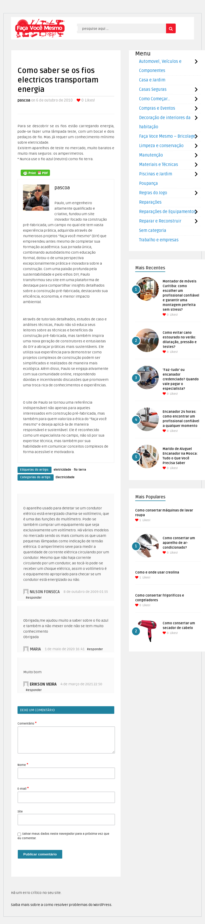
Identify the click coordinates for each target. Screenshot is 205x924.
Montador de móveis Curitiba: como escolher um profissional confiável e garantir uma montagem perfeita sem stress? (181, 295)
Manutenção (151, 155)
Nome (23, 764)
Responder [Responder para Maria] (95, 649)
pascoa (24, 100)
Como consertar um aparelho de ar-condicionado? (179, 543)
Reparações (150, 202)
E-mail (23, 788)
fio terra (80, 470)
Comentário (27, 723)
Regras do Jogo (153, 193)
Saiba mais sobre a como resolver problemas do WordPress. (61, 905)
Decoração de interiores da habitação (165, 122)
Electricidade (65, 477)
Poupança (148, 183)
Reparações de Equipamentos (167, 211)
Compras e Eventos (157, 108)
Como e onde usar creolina (157, 572)
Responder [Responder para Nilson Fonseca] (34, 598)
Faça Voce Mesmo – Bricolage (167, 136)
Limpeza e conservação (161, 145)
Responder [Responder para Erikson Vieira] (34, 690)
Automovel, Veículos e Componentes (160, 66)
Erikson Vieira (43, 684)
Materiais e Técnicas (158, 164)
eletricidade (62, 470)
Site (20, 811)
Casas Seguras (153, 89)
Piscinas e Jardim (155, 174)
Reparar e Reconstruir (160, 221)
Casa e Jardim (152, 80)
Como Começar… (154, 99)
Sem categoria (152, 230)
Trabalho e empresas (159, 240)
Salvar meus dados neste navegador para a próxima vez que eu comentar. (63, 836)
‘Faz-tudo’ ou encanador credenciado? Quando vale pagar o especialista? (181, 379)
